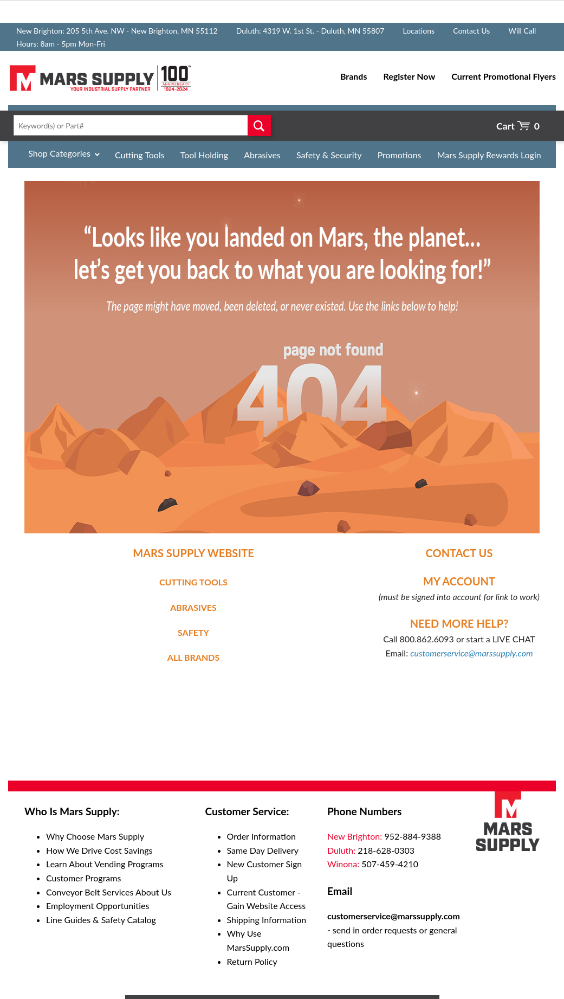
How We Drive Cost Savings (99, 850)
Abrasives (262, 155)
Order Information (261, 836)
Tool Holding (204, 155)
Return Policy (252, 961)
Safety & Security (329, 155)
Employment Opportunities (97, 905)
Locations (419, 30)
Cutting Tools (140, 155)
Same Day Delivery (263, 850)
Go (259, 125)
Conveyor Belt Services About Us (108, 892)
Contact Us (471, 30)
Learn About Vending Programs (105, 864)
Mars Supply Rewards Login (489, 155)
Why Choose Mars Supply (95, 836)
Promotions (400, 155)
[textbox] (140, 125)
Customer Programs (83, 878)
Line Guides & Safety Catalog (101, 919)
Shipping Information (267, 919)
